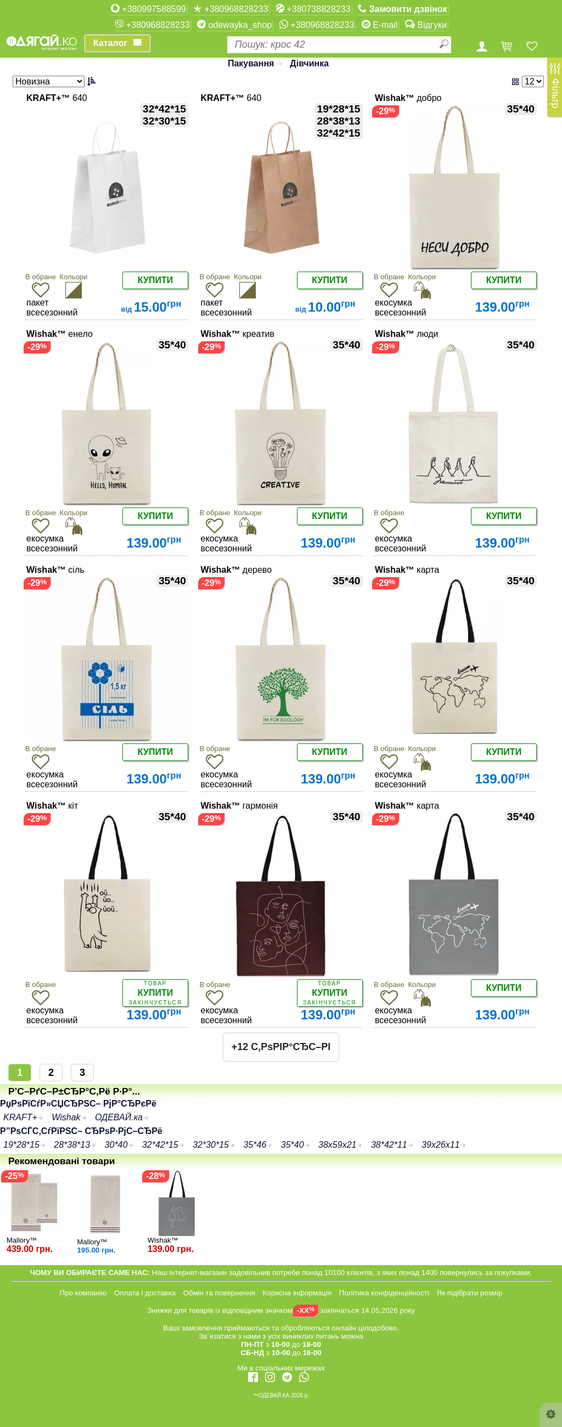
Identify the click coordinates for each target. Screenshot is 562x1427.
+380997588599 (148, 9)
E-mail (380, 25)
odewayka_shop (234, 25)
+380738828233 (313, 9)
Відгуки (426, 25)
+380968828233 (230, 9)
